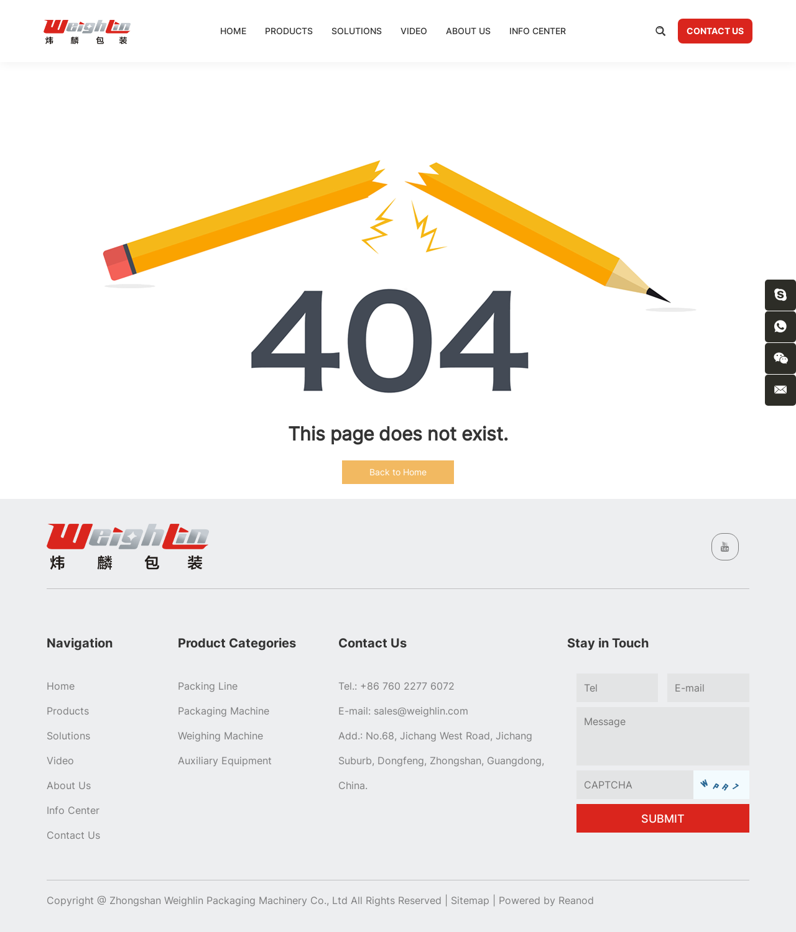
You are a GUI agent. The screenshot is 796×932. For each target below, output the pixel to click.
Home (233, 30)
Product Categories (237, 643)
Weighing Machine (220, 735)
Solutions (356, 30)
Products (289, 30)
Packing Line (208, 686)
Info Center (537, 30)
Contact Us (715, 30)
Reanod (576, 900)
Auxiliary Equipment (225, 760)
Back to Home (398, 472)
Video (413, 30)
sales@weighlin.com (421, 711)
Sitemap (470, 900)
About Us (468, 30)
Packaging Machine (223, 711)
